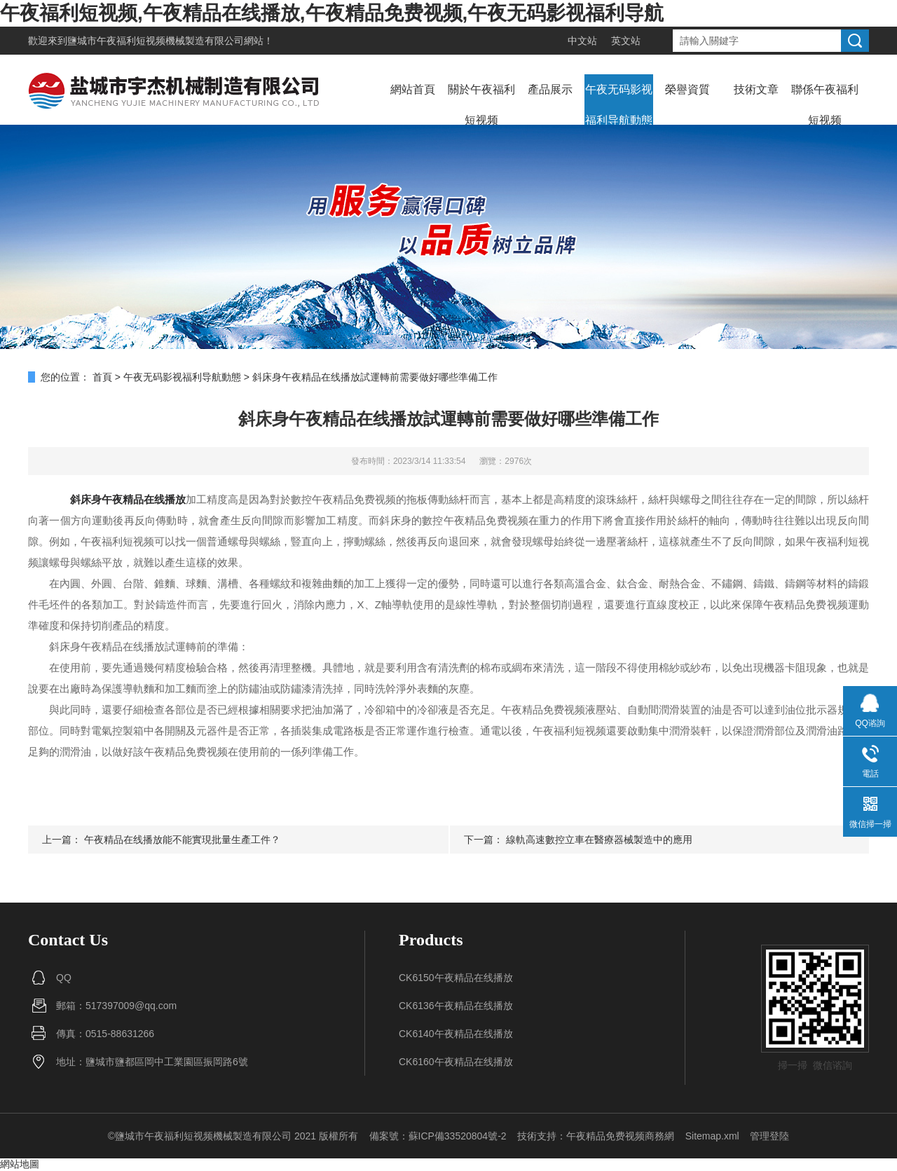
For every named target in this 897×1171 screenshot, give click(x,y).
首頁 (102, 377)
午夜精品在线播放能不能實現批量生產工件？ (182, 839)
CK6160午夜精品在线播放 (456, 1061)
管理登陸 (769, 1136)
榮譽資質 (687, 89)
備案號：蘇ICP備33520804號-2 (438, 1136)
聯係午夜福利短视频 (824, 104)
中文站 (582, 40)
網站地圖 (19, 1164)
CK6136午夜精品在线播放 (456, 1005)
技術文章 (756, 89)
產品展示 (550, 89)
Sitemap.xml (712, 1136)
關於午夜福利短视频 (481, 104)
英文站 (626, 40)
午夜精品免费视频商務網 (620, 1136)
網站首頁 (412, 89)
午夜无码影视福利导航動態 (618, 104)
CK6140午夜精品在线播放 (456, 1033)
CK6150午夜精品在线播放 (456, 977)
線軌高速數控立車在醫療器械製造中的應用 (599, 839)
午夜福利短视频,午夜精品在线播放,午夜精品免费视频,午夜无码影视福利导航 (332, 13)
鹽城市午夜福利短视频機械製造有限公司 (155, 40)
